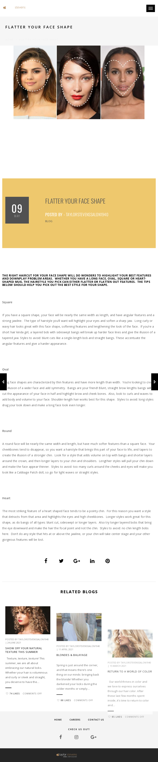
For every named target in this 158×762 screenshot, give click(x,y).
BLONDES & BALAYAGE (72, 696)
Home (9, 34)
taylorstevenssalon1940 (87, 214)
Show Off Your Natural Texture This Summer (23, 663)
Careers (75, 719)
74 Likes (13, 706)
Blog (48, 221)
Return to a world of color (130, 714)
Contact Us (96, 719)
